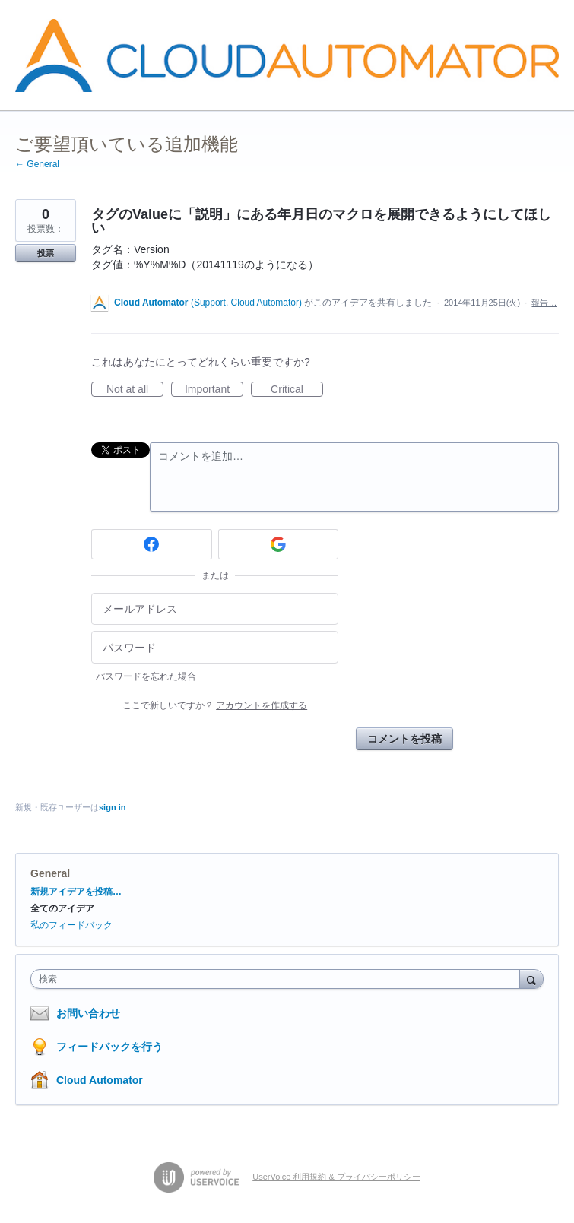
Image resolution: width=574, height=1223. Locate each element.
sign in (112, 807)
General (50, 873)
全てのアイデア (62, 908)
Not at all (134, 390)
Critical (297, 390)
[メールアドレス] (214, 609)
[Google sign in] (278, 544)
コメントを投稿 (404, 739)
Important (214, 390)
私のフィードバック (71, 925)
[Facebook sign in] (151, 544)
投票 (45, 253)
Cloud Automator (99, 1080)
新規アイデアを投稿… (76, 891)
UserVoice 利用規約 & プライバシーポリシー (336, 1176)
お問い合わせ (88, 1013)
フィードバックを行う (109, 1047)
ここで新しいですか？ (214, 705)
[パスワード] (214, 647)
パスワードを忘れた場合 (146, 676)
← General (37, 164)
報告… (544, 302)
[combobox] (278, 979)
